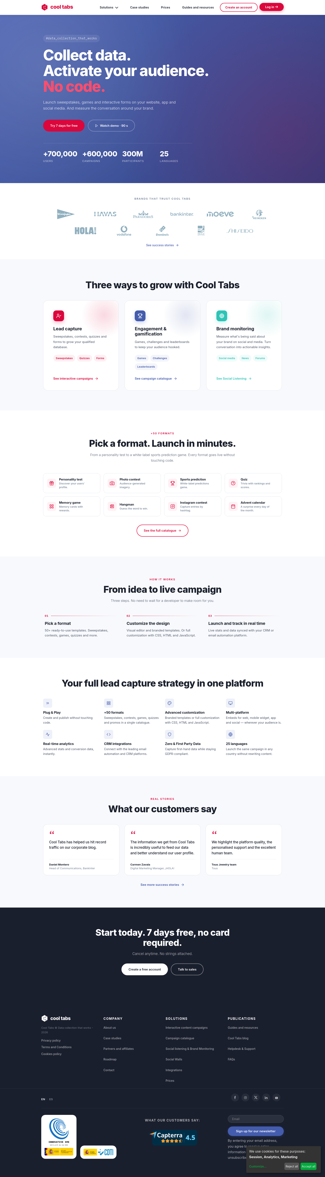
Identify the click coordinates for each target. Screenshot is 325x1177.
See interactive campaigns (75, 378)
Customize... (258, 1166)
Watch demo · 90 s (111, 126)
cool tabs (57, 7)
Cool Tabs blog (238, 1038)
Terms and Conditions (56, 1047)
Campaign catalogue (180, 1038)
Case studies (139, 7)
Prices (165, 7)
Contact (108, 1070)
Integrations (174, 1070)
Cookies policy (51, 1054)
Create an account (238, 7)
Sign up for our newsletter (255, 1131)
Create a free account (145, 969)
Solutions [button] (109, 7)
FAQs (231, 1059)
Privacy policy (51, 1040)
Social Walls (174, 1059)
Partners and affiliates (118, 1048)
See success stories (162, 245)
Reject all (292, 1166)
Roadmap (109, 1059)
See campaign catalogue (156, 378)
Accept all (308, 1166)
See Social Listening (234, 378)
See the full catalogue (162, 530)
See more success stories (162, 885)
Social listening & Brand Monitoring (190, 1048)
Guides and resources (198, 7)
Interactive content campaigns (187, 1027)
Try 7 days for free (64, 126)
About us (109, 1027)
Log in (271, 7)
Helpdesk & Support (241, 1048)
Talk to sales (187, 969)
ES (51, 1099)
